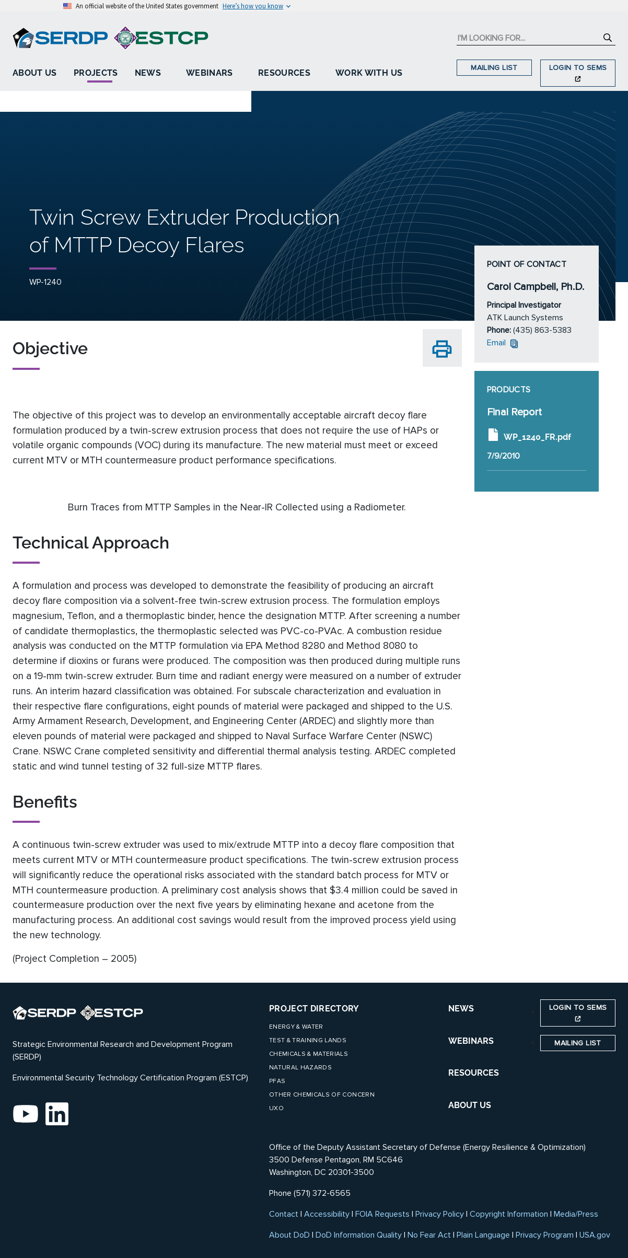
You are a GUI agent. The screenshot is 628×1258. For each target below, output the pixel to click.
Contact (283, 1214)
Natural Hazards (300, 1067)
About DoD (289, 1235)
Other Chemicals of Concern (322, 1095)
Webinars (209, 73)
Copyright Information (509, 1214)
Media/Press (576, 1214)
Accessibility (327, 1214)
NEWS (461, 1009)
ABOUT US (469, 1105)
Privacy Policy (439, 1214)
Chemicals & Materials (308, 1054)
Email (503, 342)
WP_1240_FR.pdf (529, 435)
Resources (284, 73)
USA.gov (594, 1235)
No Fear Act (429, 1235)
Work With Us (368, 73)
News (148, 73)
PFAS (277, 1081)
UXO (276, 1108)
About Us (35, 73)
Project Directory (314, 1009)
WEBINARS (471, 1041)
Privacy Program (545, 1235)
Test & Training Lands (307, 1040)
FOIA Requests (382, 1214)
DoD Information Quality (359, 1235)
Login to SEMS (578, 72)
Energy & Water (296, 1027)
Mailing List (494, 67)
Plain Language (483, 1235)
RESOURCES (473, 1073)
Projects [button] (96, 73)
